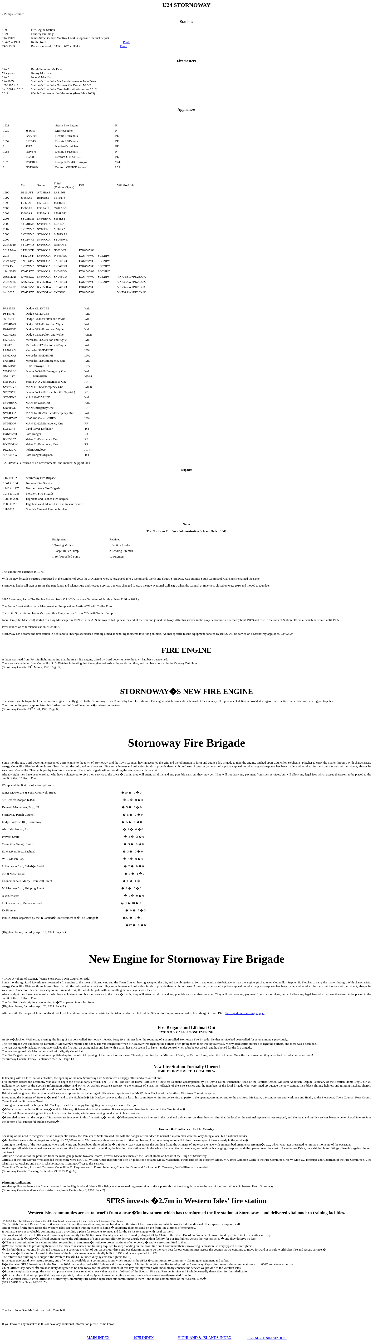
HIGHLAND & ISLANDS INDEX (204, 1338)
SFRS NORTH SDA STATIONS (267, 1338)
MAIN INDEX (98, 1338)
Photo (126, 42)
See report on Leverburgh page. (244, 1013)
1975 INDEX (143, 1338)
